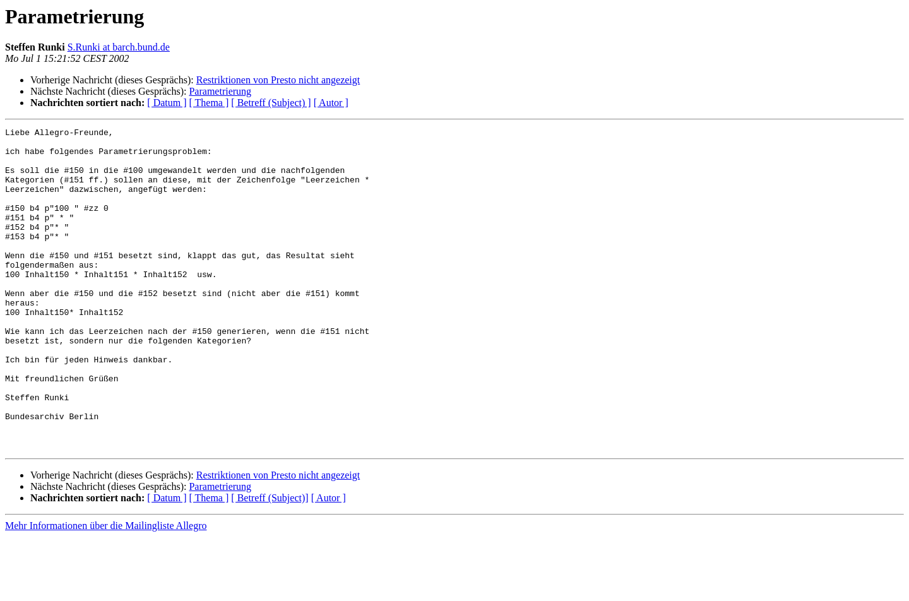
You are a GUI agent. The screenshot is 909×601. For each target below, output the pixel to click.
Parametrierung (220, 91)
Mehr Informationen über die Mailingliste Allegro (105, 590)
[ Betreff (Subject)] (269, 562)
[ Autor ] (331, 102)
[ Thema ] (209, 102)
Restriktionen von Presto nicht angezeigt (278, 79)
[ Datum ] (166, 102)
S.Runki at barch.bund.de (119, 47)
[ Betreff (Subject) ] (271, 102)
